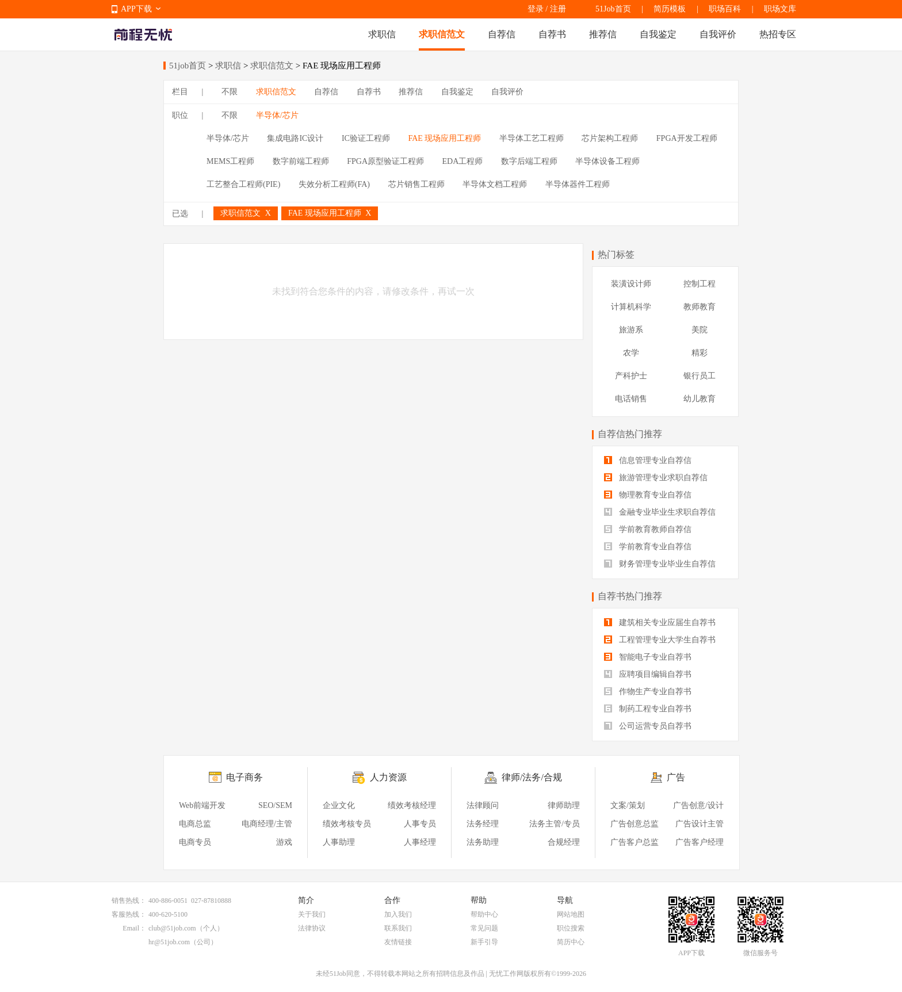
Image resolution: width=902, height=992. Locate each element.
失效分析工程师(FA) (334, 184)
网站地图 (570, 914)
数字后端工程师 (529, 161)
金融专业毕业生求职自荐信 (660, 512)
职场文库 (780, 9)
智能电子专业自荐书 (647, 657)
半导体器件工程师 (577, 184)
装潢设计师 (631, 283)
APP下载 (136, 9)
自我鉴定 (658, 34)
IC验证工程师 (366, 138)
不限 (229, 91)
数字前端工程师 (301, 161)
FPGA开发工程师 (686, 138)
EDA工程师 (462, 161)
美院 (699, 329)
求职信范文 (442, 34)
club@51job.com (172, 928)
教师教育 (699, 306)
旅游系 (631, 329)
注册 (558, 9)
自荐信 (501, 34)
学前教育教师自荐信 (647, 529)
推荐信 (603, 34)
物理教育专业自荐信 (647, 495)
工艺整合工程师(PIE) (243, 184)
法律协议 (312, 928)
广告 (676, 777)
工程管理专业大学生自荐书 (660, 639)
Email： (134, 928)
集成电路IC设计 (295, 138)
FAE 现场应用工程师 (444, 138)
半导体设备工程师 (607, 161)
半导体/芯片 (277, 115)
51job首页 (187, 65)
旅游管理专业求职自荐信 (656, 477)
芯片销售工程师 (416, 184)
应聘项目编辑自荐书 (647, 674)
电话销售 (631, 398)
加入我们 (398, 914)
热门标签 (616, 254)
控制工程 (699, 283)
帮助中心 (484, 914)
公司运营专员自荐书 (647, 726)
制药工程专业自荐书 (647, 708)
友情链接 (398, 942)
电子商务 (244, 777)
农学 (631, 352)
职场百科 (725, 9)
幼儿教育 (699, 398)
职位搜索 (570, 928)
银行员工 (699, 375)
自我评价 (718, 34)
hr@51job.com (169, 942)
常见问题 (484, 928)
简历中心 (570, 942)
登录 (536, 9)
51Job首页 (612, 9)
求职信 (382, 34)
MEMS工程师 (230, 161)
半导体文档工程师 (495, 184)
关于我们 (312, 914)
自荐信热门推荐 (630, 434)
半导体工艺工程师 (531, 138)
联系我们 (398, 928)
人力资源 (388, 777)
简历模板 (669, 9)
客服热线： (129, 914)
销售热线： (129, 901)
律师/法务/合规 (532, 777)
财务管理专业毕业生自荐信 (660, 564)
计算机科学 (631, 306)
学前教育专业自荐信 (647, 546)
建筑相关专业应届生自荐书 (660, 622)
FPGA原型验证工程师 (385, 161)
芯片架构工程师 (610, 138)
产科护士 (631, 375)
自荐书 (552, 34)
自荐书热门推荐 (630, 596)
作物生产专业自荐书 (647, 691)
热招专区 (777, 34)
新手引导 (484, 942)
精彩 (699, 352)
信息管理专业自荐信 (647, 460)
